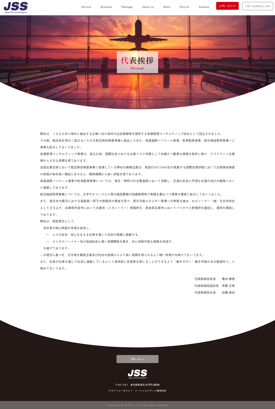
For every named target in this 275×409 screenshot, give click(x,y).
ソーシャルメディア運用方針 (151, 390)
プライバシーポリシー (120, 390)
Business (106, 7)
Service (86, 7)
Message (127, 7)
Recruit (184, 7)
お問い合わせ (227, 6)
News (166, 7)
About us (148, 7)
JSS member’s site (258, 6)
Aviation (204, 7)
